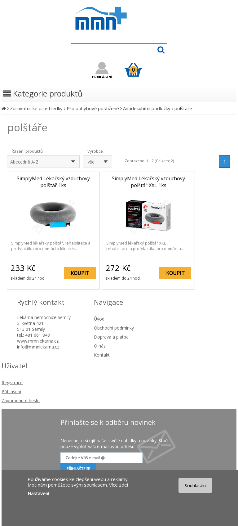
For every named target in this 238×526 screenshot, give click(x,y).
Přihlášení (11, 391)
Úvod (99, 319)
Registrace (12, 382)
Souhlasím (195, 485)
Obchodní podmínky (114, 328)
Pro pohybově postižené (93, 108)
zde (123, 485)
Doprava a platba (111, 337)
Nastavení (38, 493)
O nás (100, 346)
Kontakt (102, 355)
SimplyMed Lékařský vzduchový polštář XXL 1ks (148, 182)
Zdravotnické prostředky (36, 108)
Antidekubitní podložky (146, 108)
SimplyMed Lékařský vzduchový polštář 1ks (53, 182)
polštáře (183, 108)
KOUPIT (80, 273)
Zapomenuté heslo (21, 400)
